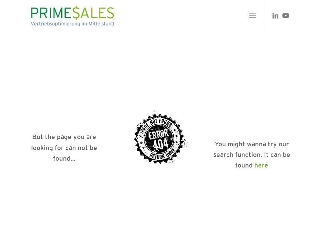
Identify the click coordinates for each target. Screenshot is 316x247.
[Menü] (252, 15)
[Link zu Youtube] (286, 15)
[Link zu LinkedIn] (275, 15)
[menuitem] (252, 15)
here (261, 165)
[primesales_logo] (72, 15)
